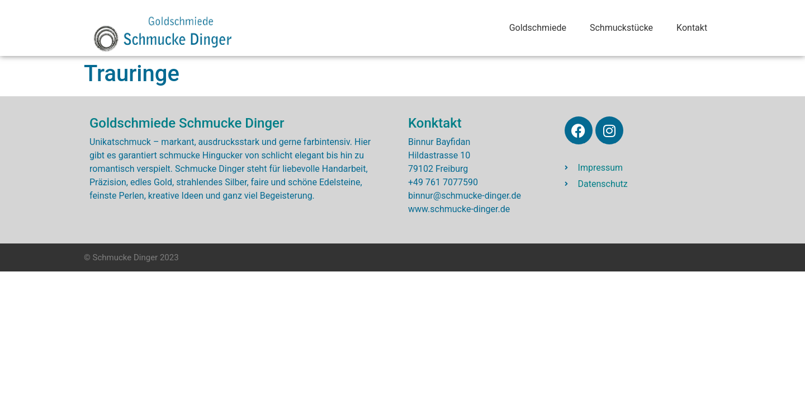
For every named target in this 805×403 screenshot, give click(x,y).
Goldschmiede (537, 27)
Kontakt (691, 27)
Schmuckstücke (621, 27)
